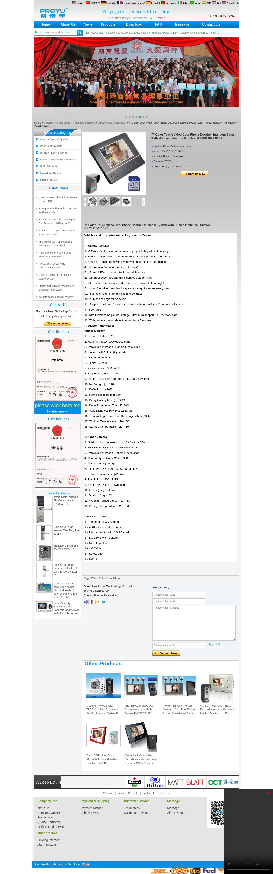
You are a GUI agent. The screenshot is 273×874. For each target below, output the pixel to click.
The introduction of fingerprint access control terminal (55, 246)
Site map (108, 793)
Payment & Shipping (95, 801)
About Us (68, 24)
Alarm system (176, 812)
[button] (126, 117)
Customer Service (136, 801)
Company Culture (49, 812)
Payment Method (92, 808)
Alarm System (46, 844)
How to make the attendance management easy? (55, 257)
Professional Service (51, 826)
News (88, 24)
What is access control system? (56, 189)
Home (45, 24)
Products (108, 24)
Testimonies (132, 808)
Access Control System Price (58, 159)
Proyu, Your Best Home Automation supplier (52, 268)
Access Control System (54, 139)
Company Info (47, 801)
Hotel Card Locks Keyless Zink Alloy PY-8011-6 (66, 535)
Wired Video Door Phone (106, 578)
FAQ (158, 24)
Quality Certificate (49, 822)
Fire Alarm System (51, 173)
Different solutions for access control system (55, 279)
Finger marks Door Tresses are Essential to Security (56, 290)
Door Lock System (51, 145)
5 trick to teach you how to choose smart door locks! (58, 235)
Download (134, 24)
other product (64, 122)
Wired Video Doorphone (111, 122)
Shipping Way (90, 812)
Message (182, 24)
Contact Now (57, 323)
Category (49, 122)
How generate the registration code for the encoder (58, 213)
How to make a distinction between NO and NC (58, 202)
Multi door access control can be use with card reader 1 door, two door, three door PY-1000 (65, 595)
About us (43, 808)
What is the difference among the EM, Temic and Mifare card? (57, 224)
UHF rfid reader (49, 166)
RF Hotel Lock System (53, 152)
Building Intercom (85, 122)
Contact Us (211, 24)
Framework (44, 817)
